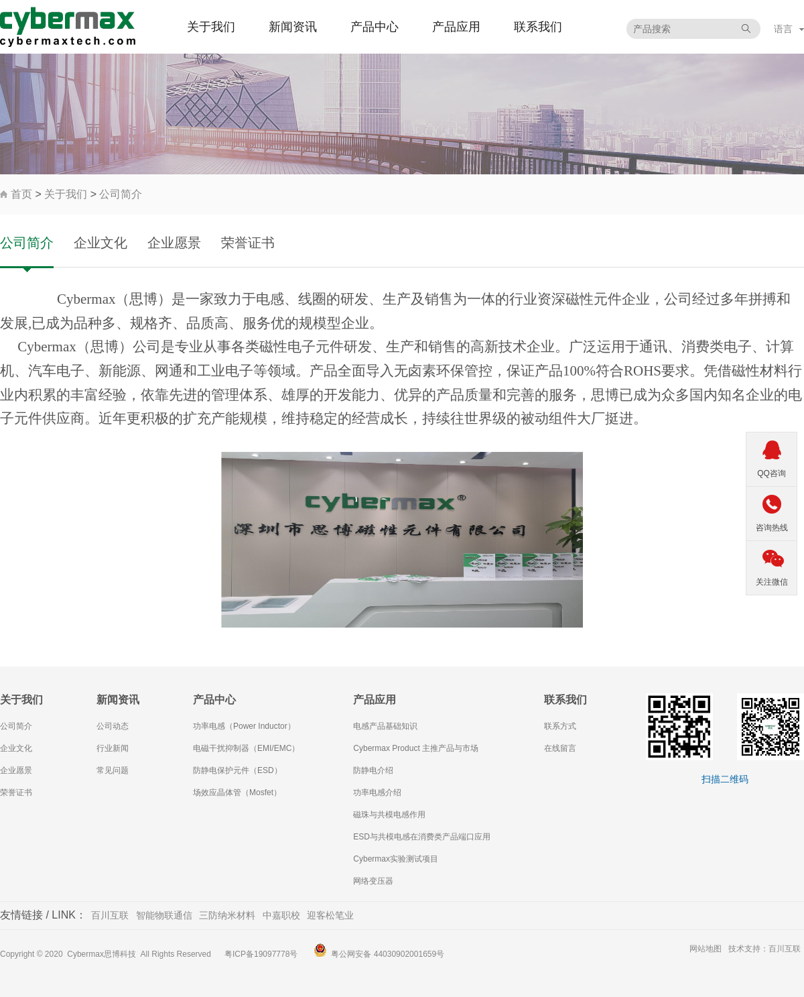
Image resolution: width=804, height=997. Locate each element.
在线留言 (560, 748)
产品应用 (456, 27)
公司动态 (112, 726)
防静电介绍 (373, 770)
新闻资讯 (293, 27)
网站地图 (705, 948)
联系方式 (560, 726)
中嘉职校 (281, 915)
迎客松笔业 (330, 915)
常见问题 (112, 770)
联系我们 (538, 27)
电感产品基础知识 (385, 726)
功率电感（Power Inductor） (244, 726)
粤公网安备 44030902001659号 (387, 954)
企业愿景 (174, 242)
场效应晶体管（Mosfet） (237, 792)
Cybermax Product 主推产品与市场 (415, 748)
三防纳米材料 (227, 915)
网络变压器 (373, 881)
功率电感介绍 (377, 792)
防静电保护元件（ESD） (237, 770)
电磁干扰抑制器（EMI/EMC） (246, 748)
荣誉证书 (248, 242)
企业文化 (100, 242)
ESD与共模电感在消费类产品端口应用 (421, 836)
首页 (21, 194)
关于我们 (211, 27)
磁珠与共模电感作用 (389, 814)
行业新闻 (112, 748)
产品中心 (374, 27)
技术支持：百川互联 (764, 948)
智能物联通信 (164, 915)
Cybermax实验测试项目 (395, 859)
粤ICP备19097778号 (260, 954)
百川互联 (110, 915)
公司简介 (120, 194)
